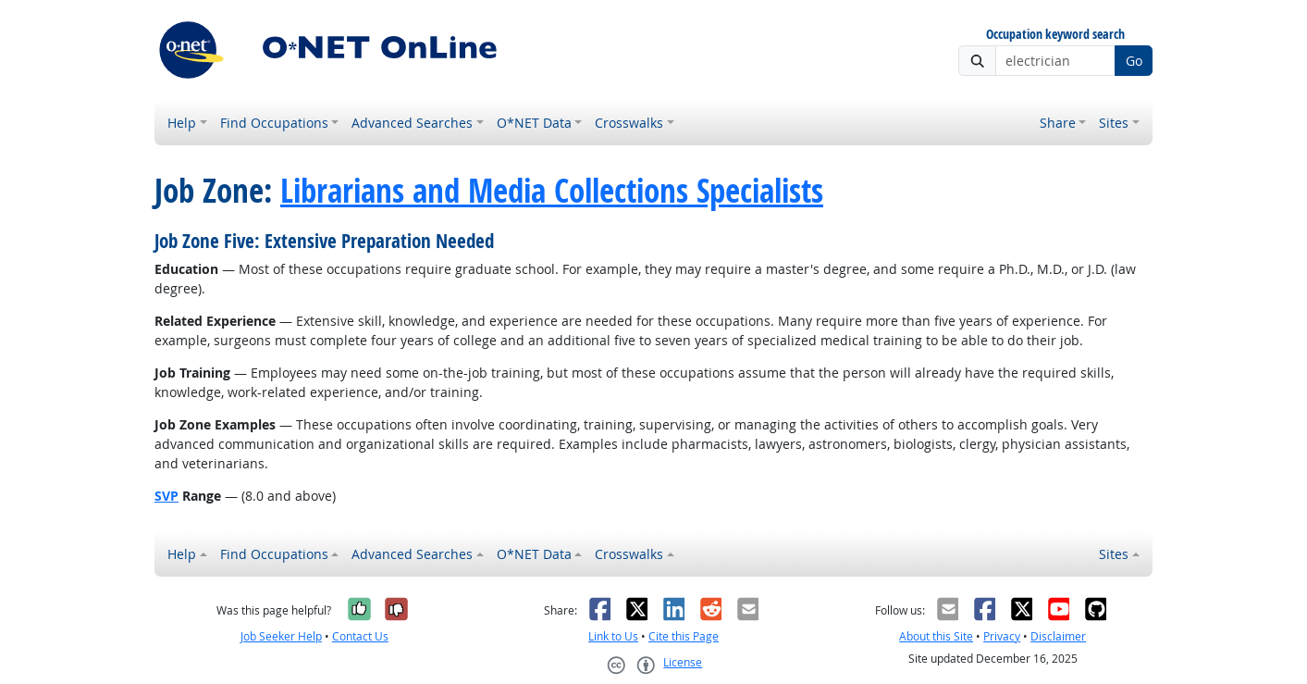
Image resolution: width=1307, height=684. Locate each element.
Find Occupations (274, 122)
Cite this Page (683, 636)
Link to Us (613, 636)
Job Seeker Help (281, 636)
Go (1134, 60)
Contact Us (360, 636)
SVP (166, 495)
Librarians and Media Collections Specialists (551, 190)
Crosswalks (629, 122)
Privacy (1001, 636)
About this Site (936, 636)
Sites (1113, 122)
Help (181, 122)
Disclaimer (1058, 636)
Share (1058, 122)
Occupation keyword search (1055, 35)
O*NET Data (534, 122)
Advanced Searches (412, 122)
